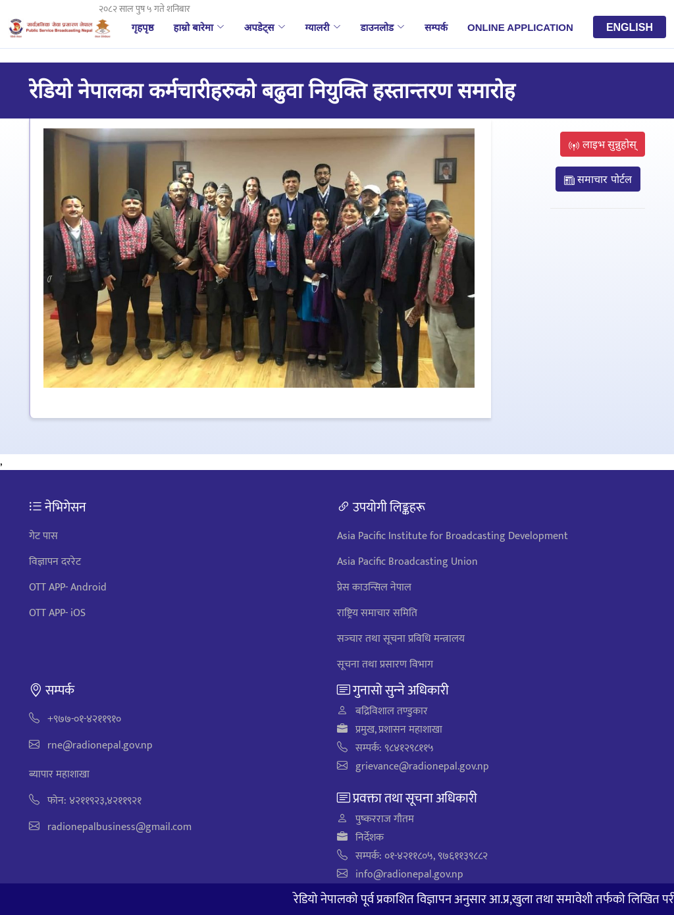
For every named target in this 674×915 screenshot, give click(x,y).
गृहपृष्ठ (143, 27)
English (629, 27)
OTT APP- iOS (57, 613)
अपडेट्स (265, 27)
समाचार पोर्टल (598, 179)
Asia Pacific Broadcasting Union (407, 562)
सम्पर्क (436, 27)
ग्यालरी (323, 27)
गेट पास (43, 536)
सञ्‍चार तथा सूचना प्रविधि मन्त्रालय (401, 639)
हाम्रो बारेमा (198, 27)
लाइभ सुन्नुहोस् (602, 144)
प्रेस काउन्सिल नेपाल (374, 587)
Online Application (520, 27)
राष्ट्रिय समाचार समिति (377, 613)
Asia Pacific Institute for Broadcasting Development (452, 536)
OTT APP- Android (68, 587)
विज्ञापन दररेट (55, 562)
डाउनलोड (383, 27)
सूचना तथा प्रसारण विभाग (385, 664)
